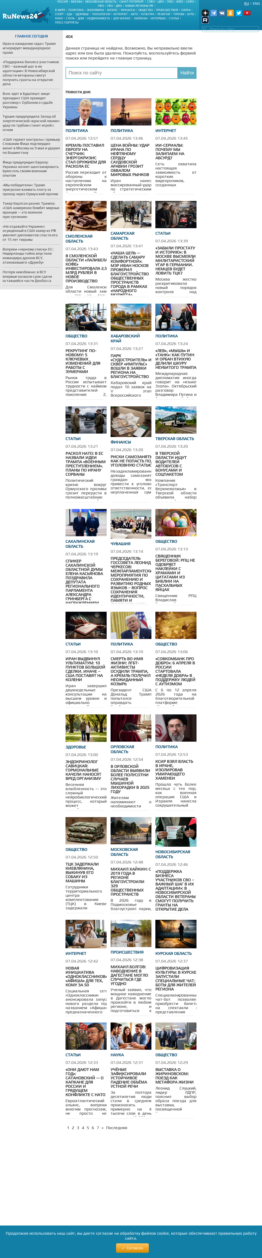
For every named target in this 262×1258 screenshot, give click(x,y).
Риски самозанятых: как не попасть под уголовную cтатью (134, 461)
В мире (60, 10)
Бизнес (112, 10)
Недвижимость (98, 18)
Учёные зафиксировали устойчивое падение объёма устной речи (129, 1078)
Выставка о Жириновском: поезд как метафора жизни (174, 1076)
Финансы (128, 10)
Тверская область (174, 438)
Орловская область (122, 749)
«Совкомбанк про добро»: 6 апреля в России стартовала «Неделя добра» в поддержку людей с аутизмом (175, 671)
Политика (76, 10)
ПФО (170, 1)
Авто (134, 14)
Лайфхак (141, 18)
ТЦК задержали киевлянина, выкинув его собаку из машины (82, 872)
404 (69, 36)
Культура (147, 14)
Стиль (70, 18)
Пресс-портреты (67, 22)
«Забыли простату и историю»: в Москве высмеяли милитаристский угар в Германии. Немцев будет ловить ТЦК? (175, 260)
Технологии (101, 14)
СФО (110, 5)
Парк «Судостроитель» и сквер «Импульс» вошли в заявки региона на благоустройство (131, 366)
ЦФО (161, 1)
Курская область (173, 953)
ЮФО (179, 1)
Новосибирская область (172, 854)
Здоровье (82, 14)
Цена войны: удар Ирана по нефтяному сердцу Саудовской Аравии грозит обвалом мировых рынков (130, 160)
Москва (76, 1)
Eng (256, 3)
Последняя (116, 1127)
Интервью (158, 18)
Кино (59, 18)
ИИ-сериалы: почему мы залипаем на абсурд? (169, 151)
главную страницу (133, 58)
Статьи (174, 18)
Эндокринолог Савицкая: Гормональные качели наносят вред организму (83, 770)
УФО (101, 5)
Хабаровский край (125, 338)
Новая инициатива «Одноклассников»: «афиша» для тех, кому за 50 (87, 976)
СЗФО (151, 1)
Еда (69, 14)
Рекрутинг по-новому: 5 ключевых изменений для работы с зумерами (83, 361)
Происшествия (167, 10)
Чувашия (120, 543)
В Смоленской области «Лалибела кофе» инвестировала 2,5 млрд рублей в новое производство (87, 268)
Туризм (178, 14)
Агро (190, 14)
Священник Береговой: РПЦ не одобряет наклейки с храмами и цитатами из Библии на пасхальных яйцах (175, 573)
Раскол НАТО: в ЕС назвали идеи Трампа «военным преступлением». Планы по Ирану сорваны (86, 464)
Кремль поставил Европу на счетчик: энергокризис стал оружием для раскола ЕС (86, 156)
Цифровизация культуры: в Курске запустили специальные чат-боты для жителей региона (175, 979)
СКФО (190, 1)
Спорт (59, 14)
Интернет (120, 14)
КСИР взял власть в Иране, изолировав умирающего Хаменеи (174, 770)
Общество (145, 10)
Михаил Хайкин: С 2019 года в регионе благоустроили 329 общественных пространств (131, 882)
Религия (163, 14)
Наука (185, 10)
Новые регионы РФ (139, 5)
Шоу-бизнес (122, 18)
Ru (246, 3)
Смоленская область (79, 239)
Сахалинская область (80, 544)
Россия (62, 1)
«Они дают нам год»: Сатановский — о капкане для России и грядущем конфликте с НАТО (85, 1082)
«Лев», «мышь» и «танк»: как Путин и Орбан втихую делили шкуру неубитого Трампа (175, 359)
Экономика (95, 10)
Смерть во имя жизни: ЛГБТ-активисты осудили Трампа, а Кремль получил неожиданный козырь (130, 671)
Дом (81, 18)
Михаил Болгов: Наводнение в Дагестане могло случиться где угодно (129, 975)
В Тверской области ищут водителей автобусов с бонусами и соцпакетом (171, 464)
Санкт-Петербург (131, 1)
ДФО (119, 5)
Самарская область (122, 236)
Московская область (100, 1)
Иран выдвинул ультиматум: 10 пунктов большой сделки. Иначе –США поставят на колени (85, 669)
